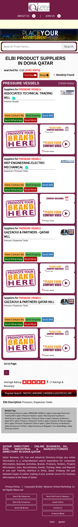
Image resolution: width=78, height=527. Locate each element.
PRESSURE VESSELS (21, 83)
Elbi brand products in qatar (16, 413)
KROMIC (38, 393)
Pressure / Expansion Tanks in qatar (34, 421)
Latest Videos (57, 502)
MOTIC (27, 393)
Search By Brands (21, 508)
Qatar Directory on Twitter (16, 426)
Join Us (50, 15)
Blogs (44, 75)
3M (69, 393)
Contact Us (57, 508)
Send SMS (47, 115)
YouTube (30, 75)
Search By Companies (21, 502)
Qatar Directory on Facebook (57, 423)
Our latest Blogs (59, 426)
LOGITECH (60, 393)
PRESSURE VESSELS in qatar (40, 413)
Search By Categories (21, 496)
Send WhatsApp (13, 120)
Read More (30, 120)
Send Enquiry (33, 115)
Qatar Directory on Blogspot (39, 426)
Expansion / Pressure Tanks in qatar (36, 418)
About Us (23, 15)
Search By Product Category (57, 496)
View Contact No (14, 115)
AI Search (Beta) (57, 513)
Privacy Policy (12, 486)
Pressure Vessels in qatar (32, 416)
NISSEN (48, 393)
